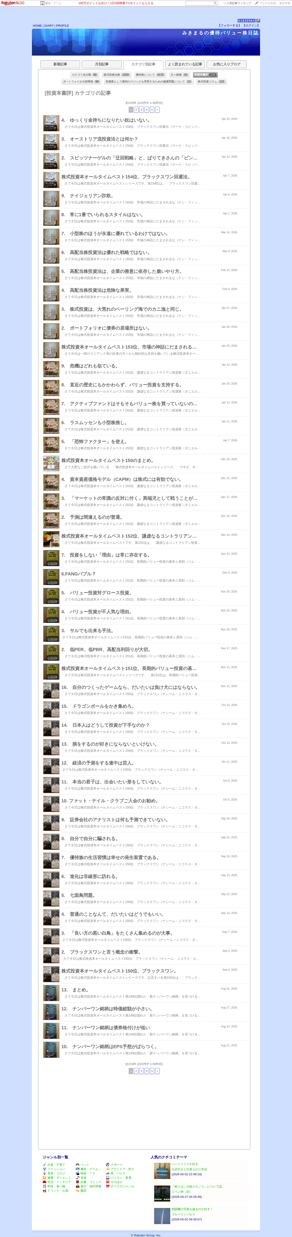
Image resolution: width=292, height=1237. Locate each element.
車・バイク (115, 1173)
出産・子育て (54, 1164)
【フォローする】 (229, 25)
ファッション (54, 1169)
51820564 (246, 20)
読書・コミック (88, 1182)
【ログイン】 (251, 25)
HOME (37, 25)
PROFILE (62, 25)
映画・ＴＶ (85, 1173)
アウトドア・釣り (120, 1169)
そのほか (114, 1182)
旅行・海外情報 (88, 1186)
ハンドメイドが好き (185, 1164)
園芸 (81, 1190)
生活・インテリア (57, 1182)
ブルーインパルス (183, 1214)
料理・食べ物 (54, 1186)
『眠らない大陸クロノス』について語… (198, 1186)
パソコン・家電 (118, 1177)
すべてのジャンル (120, 1186)
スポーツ (114, 1164)
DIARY (49, 25)
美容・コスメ (54, 1173)
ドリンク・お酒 (55, 1190)
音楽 (81, 1177)
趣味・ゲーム (53, 3)
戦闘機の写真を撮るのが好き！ (192, 1209)
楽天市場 (284, 3)
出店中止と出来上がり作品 (189, 1169)
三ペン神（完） (182, 1191)
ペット (82, 1164)
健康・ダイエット (57, 1177)
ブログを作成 (267, 3)
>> (237, 3)
